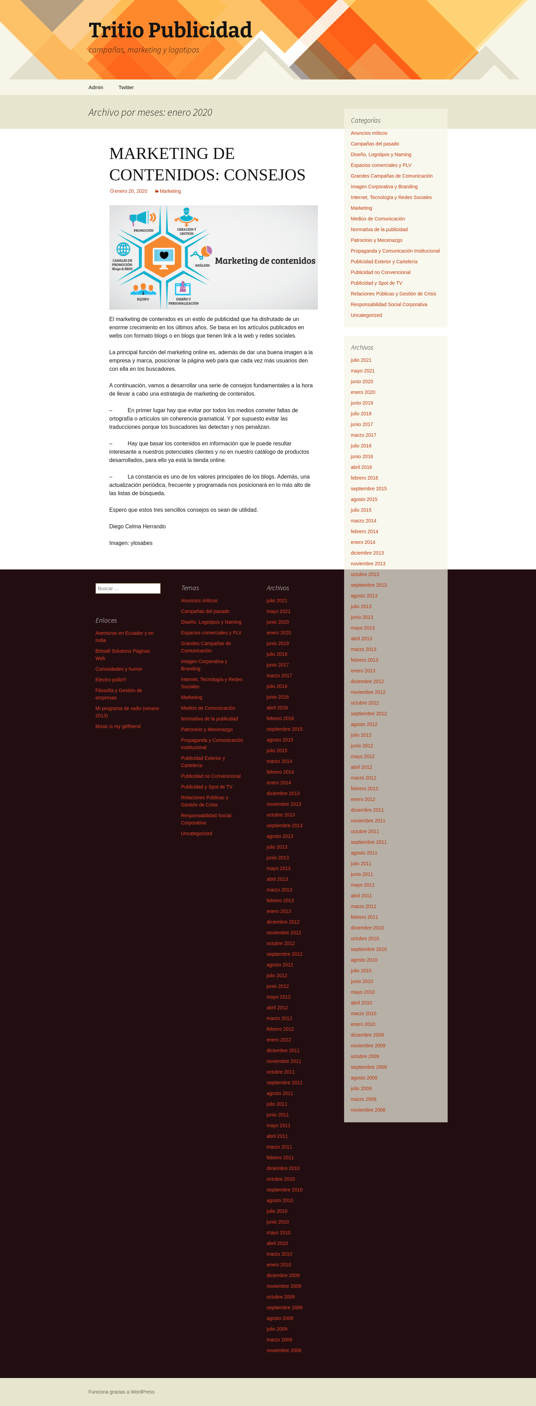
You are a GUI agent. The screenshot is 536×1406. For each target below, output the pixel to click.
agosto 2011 (364, 853)
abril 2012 (361, 767)
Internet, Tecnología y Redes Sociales (391, 197)
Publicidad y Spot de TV (376, 283)
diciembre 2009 (367, 1035)
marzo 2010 (364, 1013)
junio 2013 (362, 617)
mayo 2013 (363, 628)
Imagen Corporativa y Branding (384, 186)
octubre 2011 (365, 831)
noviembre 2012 (368, 692)
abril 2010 (361, 1003)
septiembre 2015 (369, 488)
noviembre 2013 (368, 563)
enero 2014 (363, 542)
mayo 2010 (363, 992)
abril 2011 (361, 895)
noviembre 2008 (368, 1110)
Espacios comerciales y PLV (381, 165)
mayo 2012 (363, 756)
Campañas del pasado (375, 144)
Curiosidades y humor (119, 669)
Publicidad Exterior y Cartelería (384, 261)
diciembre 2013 (367, 553)
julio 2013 (361, 606)
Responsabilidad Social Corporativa (389, 304)
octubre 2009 (365, 1056)
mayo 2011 (363, 885)
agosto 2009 (364, 1078)
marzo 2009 (364, 1099)
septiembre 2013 (369, 585)
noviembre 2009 (368, 1045)
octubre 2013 (365, 574)
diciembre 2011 (367, 810)
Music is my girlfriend (118, 726)
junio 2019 (362, 403)
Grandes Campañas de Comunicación (392, 176)
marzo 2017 (364, 435)
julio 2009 (361, 1088)
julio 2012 (361, 735)
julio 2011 (361, 863)
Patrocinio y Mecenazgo (376, 240)
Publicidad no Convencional (381, 272)
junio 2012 (362, 745)
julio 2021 (361, 360)
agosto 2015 (364, 499)
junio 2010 (362, 981)
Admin (96, 87)
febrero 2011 (364, 917)
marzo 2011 (364, 906)
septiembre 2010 (369, 949)
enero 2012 (363, 799)
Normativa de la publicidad (379, 229)
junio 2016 (362, 456)
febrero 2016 (364, 478)
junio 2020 (362, 381)
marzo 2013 (364, 649)
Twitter (126, 87)
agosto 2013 (364, 595)
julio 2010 (361, 970)
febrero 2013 (364, 660)
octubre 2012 (365, 703)
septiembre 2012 (369, 713)
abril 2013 (361, 638)
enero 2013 (363, 670)
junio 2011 (362, 874)
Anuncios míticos (369, 133)
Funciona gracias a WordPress (122, 1392)
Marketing (170, 191)
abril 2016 (361, 467)
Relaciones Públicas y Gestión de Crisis (393, 293)
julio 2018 (361, 413)
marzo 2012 (364, 778)
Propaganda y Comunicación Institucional (395, 251)
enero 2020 (363, 392)
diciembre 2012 (367, 681)
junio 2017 (362, 424)
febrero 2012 (364, 788)
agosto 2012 (364, 724)
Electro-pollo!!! (111, 679)
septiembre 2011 (369, 842)
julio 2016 (361, 446)
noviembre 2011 (368, 820)
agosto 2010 (364, 960)
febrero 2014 (364, 531)
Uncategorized (366, 315)
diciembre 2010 (367, 928)
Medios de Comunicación (378, 218)
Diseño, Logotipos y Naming (381, 154)
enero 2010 (363, 1024)
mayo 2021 (363, 371)
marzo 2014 (364, 520)
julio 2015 (361, 510)
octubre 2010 (365, 938)
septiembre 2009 (369, 1067)
